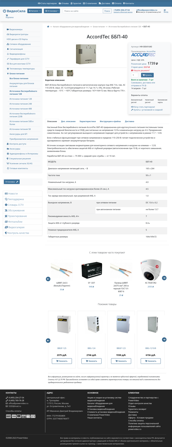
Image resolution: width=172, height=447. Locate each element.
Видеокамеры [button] (15, 29)
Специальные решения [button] (19, 158)
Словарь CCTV (14, 204)
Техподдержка (14, 199)
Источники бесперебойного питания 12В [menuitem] (23, 92)
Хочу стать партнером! (143, 107)
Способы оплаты (136, 420)
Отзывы (64, 3)
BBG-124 (91, 348)
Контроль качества (17, 233)
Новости (11, 193)
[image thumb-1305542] (50, 73)
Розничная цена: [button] (144, 64)
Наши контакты (94, 417)
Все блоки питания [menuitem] (19, 78)
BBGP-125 (61, 348)
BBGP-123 (121, 348)
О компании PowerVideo (98, 415)
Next (165, 279)
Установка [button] (51, 11)
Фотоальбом (13, 221)
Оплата (116, 3)
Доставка (104, 3)
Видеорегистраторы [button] (17, 34)
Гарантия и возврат (137, 409)
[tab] (52, 121)
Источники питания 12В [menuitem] (21, 99)
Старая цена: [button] (140, 67)
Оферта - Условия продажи (140, 417)
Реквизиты (133, 412)
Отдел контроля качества (140, 403)
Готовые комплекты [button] (17, 168)
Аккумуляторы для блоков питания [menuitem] (22, 85)
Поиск (107, 11)
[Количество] (134, 75)
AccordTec (151, 51)
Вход (166, 11)
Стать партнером (47, 3)
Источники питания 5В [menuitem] (20, 129)
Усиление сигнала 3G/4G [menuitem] (19, 163)
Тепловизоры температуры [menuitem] (21, 68)
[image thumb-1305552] (70, 73)
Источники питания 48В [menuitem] (21, 108)
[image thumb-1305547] (60, 73)
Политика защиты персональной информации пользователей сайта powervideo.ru (144, 426)
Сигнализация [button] (15, 49)
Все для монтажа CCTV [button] (18, 63)
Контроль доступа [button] (16, 144)
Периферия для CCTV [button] (18, 59)
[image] (86, 54)
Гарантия (76, 3)
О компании (90, 3)
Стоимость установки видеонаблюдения (106, 412)
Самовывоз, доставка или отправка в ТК (143, 84)
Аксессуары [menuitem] (13, 148)
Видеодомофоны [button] (16, 54)
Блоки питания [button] (15, 73)
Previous (47, 278)
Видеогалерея (14, 227)
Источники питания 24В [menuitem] (21, 103)
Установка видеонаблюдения (101, 409)
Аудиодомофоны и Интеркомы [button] (22, 153)
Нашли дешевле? (140, 70)
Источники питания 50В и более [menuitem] (21, 123)
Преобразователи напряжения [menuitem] (24, 139)
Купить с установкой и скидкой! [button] (147, 109)
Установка (11, 181)
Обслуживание (15, 210)
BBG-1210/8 (150, 348)
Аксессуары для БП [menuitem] (18, 134)
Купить (147, 75)
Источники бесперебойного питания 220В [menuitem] (22, 115)
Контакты (128, 3)
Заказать (61, 361)
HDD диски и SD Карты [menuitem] (17, 39)
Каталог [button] (34, 11)
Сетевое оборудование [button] (19, 44)
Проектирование (16, 216)
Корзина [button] (9, 16)
